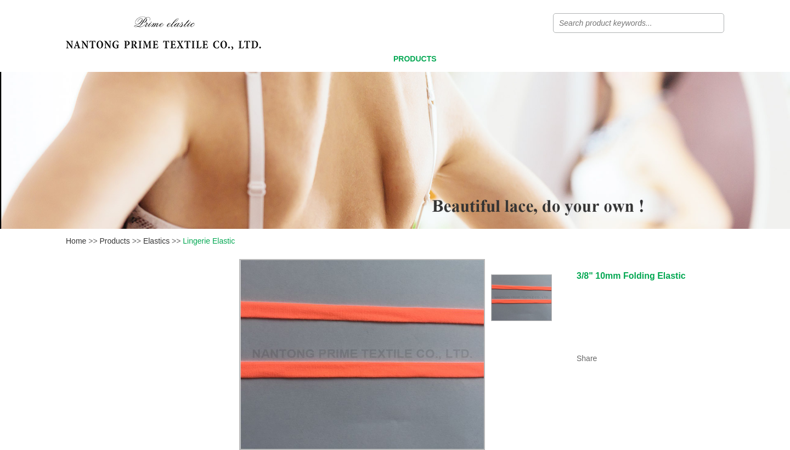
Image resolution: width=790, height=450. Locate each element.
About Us (606, 58)
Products (415, 58)
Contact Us (685, 58)
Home (347, 58)
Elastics (156, 241)
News (540, 58)
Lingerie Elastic (209, 241)
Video (483, 58)
